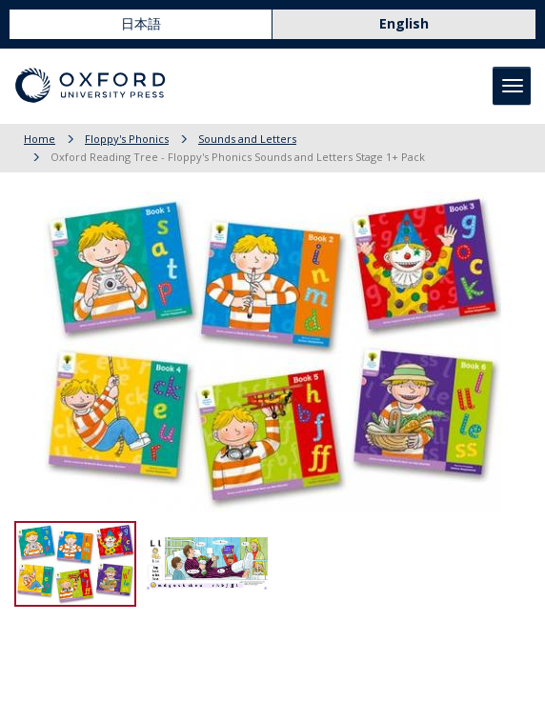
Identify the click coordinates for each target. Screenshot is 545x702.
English (404, 23)
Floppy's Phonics (127, 138)
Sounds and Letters (247, 138)
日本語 (141, 23)
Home (39, 138)
